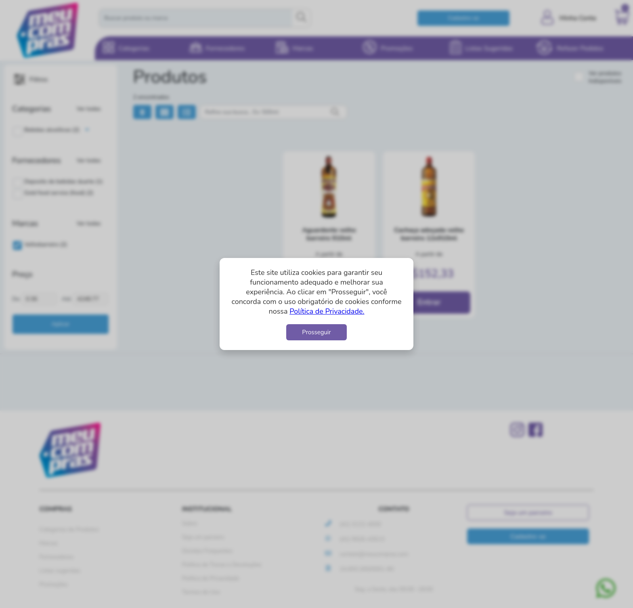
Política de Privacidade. (326, 311)
